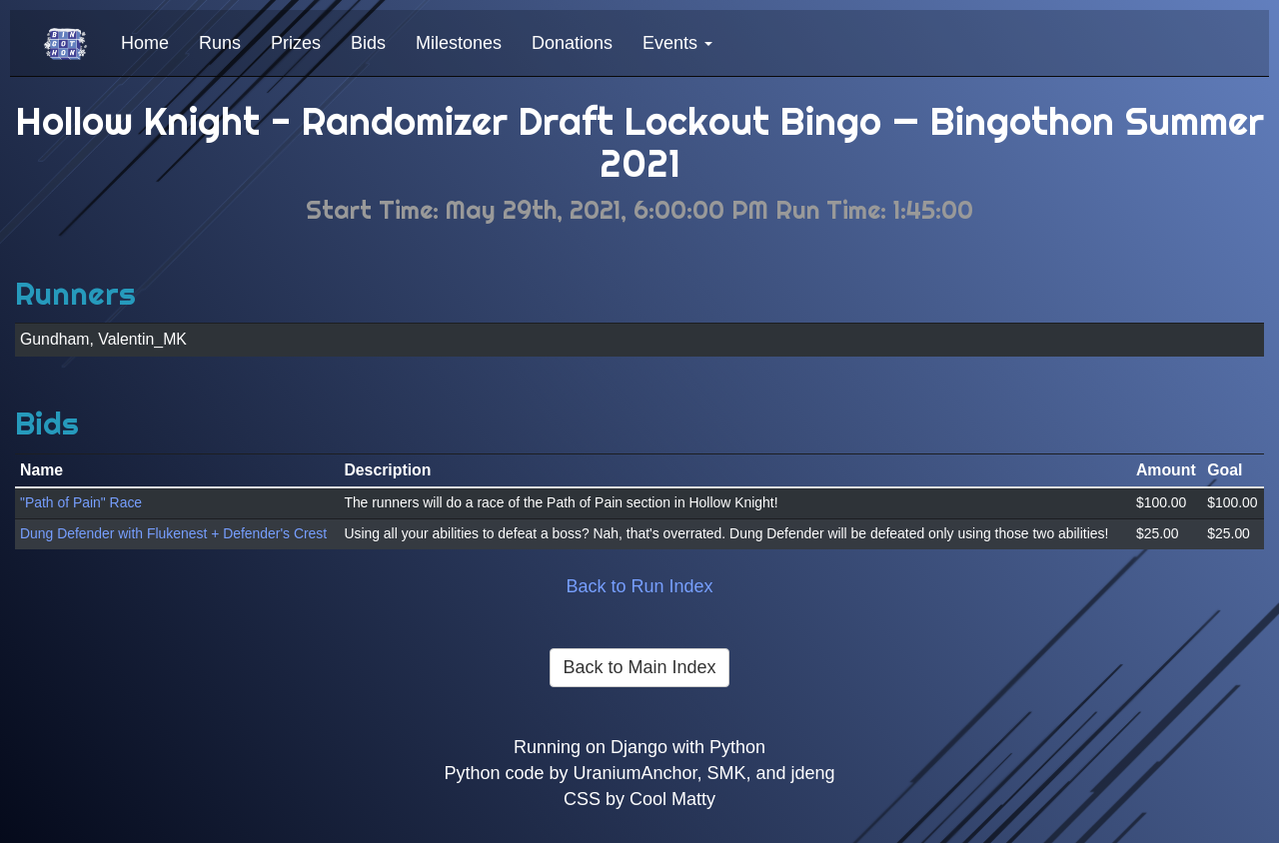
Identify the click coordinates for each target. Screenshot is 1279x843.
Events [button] (677, 43)
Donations (572, 43)
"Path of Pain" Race (81, 502)
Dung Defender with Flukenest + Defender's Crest (173, 533)
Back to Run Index (639, 586)
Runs (220, 43)
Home (145, 43)
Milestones (459, 43)
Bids (368, 43)
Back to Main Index (639, 667)
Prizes (296, 43)
